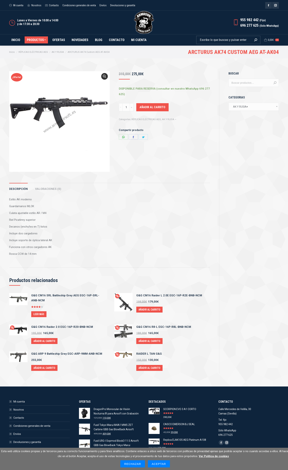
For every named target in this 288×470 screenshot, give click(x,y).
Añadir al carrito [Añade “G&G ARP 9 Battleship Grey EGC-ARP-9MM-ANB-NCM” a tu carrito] (44, 367)
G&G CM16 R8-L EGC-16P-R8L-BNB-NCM (163, 327)
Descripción (18, 189)
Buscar (275, 83)
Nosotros (18, 409)
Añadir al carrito (152, 107)
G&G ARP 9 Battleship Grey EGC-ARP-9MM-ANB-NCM (66, 353)
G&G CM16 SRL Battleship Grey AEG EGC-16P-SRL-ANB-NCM (65, 298)
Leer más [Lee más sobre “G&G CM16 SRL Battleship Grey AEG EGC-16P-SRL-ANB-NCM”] (38, 314)
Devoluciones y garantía (27, 442)
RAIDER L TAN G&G (149, 353)
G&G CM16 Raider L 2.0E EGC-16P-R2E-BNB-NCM (169, 295)
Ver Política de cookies (214, 456)
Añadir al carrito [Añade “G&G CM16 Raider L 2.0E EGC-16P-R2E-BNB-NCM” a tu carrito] (149, 309)
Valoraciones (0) (48, 189)
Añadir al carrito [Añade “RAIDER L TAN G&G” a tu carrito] (149, 367)
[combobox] (253, 107)
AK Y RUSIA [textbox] (239, 106)
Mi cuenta (19, 401)
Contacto (18, 417)
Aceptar (159, 463)
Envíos (17, 433)
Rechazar (132, 463)
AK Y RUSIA (168, 119)
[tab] (18, 187)
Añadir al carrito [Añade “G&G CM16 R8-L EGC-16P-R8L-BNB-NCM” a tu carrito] (149, 341)
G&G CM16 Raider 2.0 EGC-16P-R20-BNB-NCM (62, 327)
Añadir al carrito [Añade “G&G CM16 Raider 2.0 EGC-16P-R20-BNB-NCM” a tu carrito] (44, 341)
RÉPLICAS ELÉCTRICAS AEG (146, 119)
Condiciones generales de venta (31, 425)
